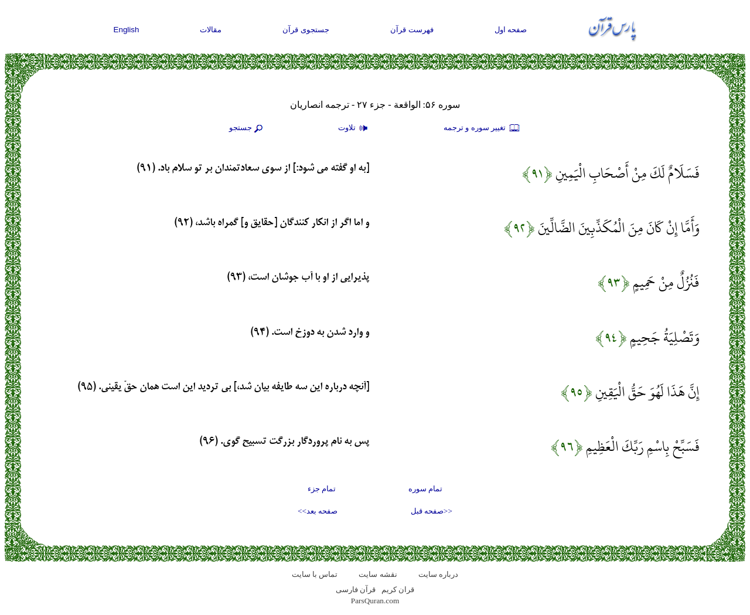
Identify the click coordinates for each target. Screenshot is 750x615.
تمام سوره (425, 488)
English (126, 29)
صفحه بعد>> (318, 511)
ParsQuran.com (375, 600)
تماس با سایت (315, 574)
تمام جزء (322, 488)
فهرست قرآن (412, 29)
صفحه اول (511, 29)
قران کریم (397, 589)
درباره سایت (438, 574)
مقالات (210, 29)
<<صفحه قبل (431, 511)
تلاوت (354, 128)
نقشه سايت (378, 574)
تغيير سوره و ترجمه (482, 128)
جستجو (247, 128)
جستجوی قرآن (305, 29)
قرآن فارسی (356, 589)
